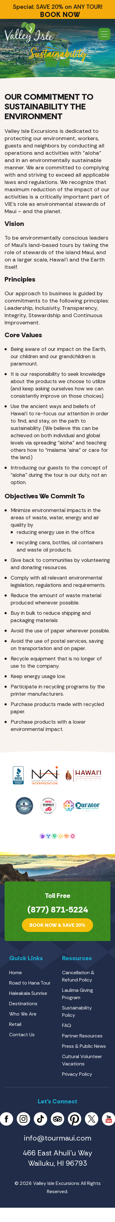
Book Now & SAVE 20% (57, 925)
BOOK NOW (60, 14)
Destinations (23, 1003)
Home (15, 972)
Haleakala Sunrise (28, 993)
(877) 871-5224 (57, 909)
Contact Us (22, 1034)
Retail (15, 1024)
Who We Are (23, 1014)
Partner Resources (82, 1036)
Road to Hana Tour (30, 983)
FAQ (66, 1025)
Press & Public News (84, 1046)
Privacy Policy (77, 1074)
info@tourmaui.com (57, 1138)
